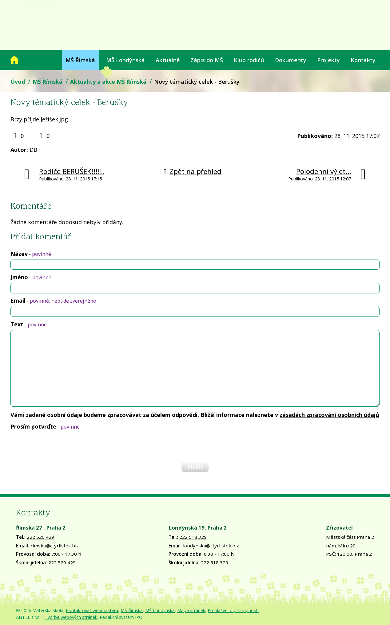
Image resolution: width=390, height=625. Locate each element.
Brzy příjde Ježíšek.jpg (39, 119)
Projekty (328, 60)
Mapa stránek (191, 610)
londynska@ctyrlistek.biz (211, 545)
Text (28, 324)
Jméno (30, 277)
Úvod (14, 60)
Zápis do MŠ (206, 60)
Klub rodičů (249, 60)
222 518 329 (193, 537)
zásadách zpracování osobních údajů (329, 414)
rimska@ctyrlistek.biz (54, 545)
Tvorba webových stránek (71, 617)
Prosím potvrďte (45, 426)
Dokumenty (290, 60)
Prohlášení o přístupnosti (233, 610)
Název (30, 253)
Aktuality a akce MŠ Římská (108, 81)
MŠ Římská (80, 60)
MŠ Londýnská (125, 60)
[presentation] (57, 445)
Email (53, 300)
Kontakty (363, 60)
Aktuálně (168, 60)
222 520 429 (40, 537)
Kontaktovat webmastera (92, 610)
